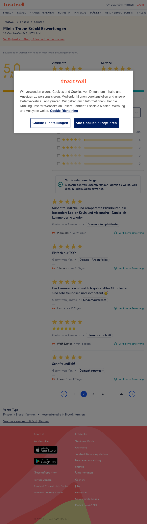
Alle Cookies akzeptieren (96, 123)
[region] (73, 102)
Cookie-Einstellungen (50, 123)
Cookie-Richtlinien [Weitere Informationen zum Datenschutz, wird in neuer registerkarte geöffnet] (64, 110)
